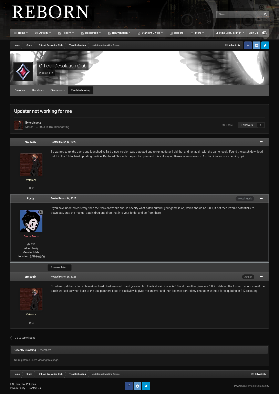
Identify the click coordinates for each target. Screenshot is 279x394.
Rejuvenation (120, 32)
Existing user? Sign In (230, 33)
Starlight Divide (151, 32)
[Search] (229, 14)
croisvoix (35, 122)
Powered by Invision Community (251, 386)
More (198, 32)
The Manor (38, 90)
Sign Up (253, 32)
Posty (30, 198)
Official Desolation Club (62, 66)
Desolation (92, 32)
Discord (178, 32)
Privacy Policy (17, 388)
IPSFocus (30, 384)
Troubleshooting (81, 90)
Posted (63, 142)
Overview (20, 90)
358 (31, 244)
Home (21, 32)
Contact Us (35, 388)
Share (227, 124)
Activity (44, 32)
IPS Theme (16, 384)
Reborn (67, 32)
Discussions (57, 90)
